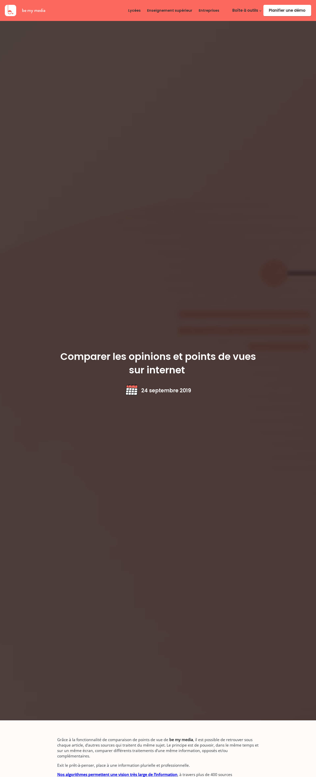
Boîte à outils (245, 10)
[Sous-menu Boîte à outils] (260, 10)
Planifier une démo (287, 10)
